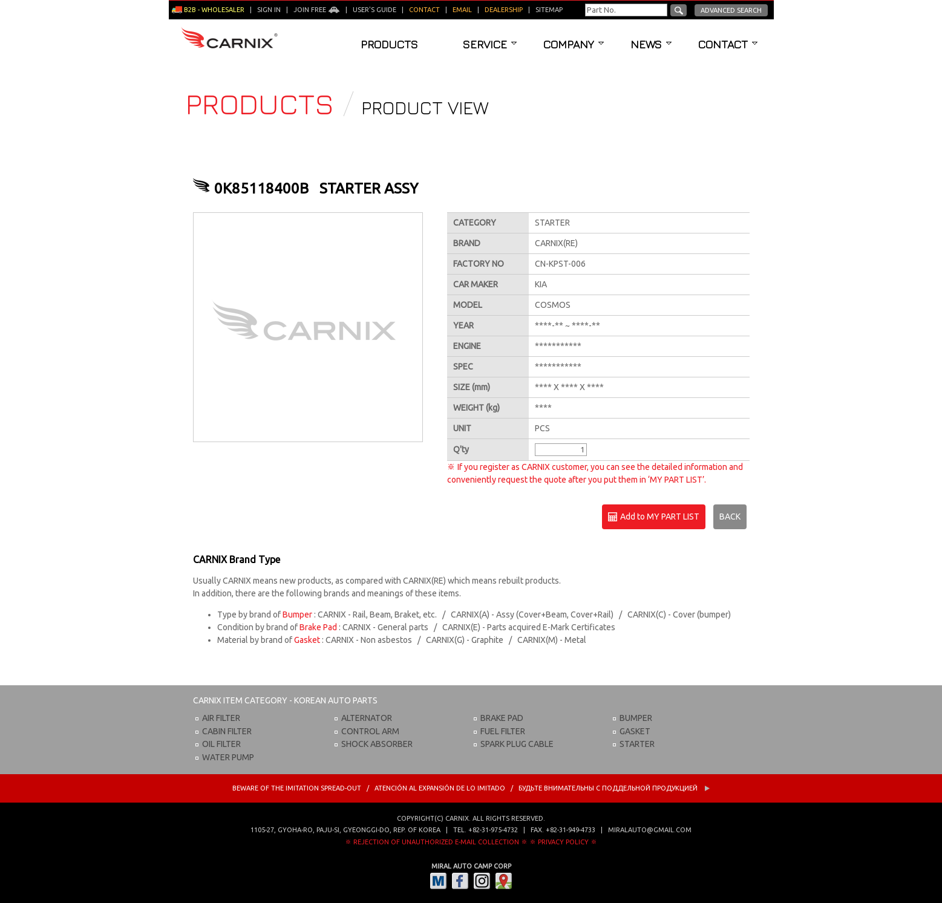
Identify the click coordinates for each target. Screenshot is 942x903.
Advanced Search (731, 10)
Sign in (269, 9)
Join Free (316, 9)
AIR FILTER (221, 718)
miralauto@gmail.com (650, 829)
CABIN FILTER (227, 731)
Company (573, 44)
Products (389, 44)
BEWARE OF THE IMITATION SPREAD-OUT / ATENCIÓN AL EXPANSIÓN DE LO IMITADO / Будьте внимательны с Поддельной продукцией (471, 788)
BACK (730, 516)
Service (490, 44)
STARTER (637, 744)
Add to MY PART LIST (653, 517)
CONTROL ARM (370, 731)
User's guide (374, 9)
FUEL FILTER (502, 731)
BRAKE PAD (501, 718)
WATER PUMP (228, 757)
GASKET (635, 731)
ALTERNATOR (366, 718)
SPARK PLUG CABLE (517, 744)
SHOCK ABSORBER (377, 744)
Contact (727, 44)
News (651, 44)
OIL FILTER (221, 744)
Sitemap (549, 9)
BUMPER (636, 718)
